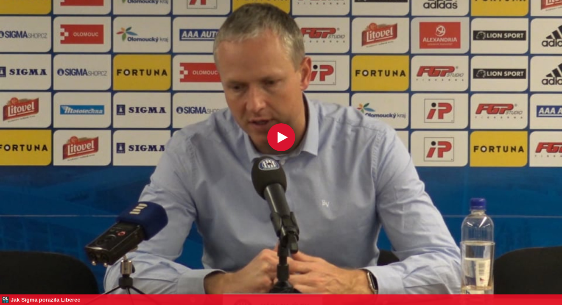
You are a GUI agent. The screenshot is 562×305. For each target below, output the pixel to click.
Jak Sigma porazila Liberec (45, 300)
